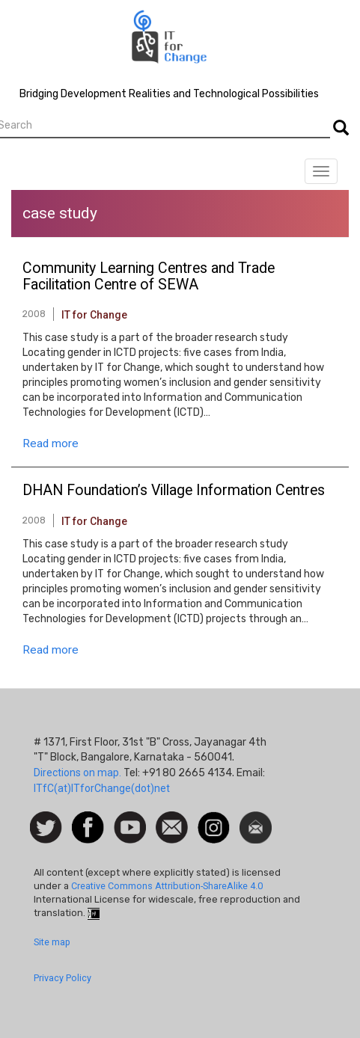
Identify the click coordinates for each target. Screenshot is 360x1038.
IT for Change (94, 315)
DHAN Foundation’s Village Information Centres (173, 490)
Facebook (88, 819)
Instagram (214, 819)
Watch (129, 819)
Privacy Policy (62, 977)
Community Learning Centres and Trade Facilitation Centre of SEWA (148, 276)
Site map (52, 942)
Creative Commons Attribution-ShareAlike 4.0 (167, 885)
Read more (50, 443)
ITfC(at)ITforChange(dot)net (102, 788)
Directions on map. (77, 772)
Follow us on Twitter (46, 828)
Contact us (172, 826)
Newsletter (256, 819)
